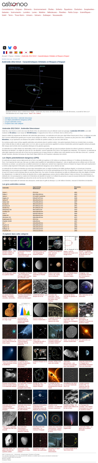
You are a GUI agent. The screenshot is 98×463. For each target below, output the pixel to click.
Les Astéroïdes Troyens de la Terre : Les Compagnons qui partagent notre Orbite (25, 385)
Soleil (4, 15)
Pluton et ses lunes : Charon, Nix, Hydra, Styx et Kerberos (55, 274)
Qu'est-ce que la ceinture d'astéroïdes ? (40, 318)
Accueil (4, 56)
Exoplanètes (89, 9)
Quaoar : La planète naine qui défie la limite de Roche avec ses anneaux (86, 253)
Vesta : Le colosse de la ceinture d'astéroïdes (71, 340)
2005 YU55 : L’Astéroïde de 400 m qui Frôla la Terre (40, 341)
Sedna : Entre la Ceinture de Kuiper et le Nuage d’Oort (71, 252)
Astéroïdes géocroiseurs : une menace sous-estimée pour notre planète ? (71, 363)
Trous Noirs (19, 15)
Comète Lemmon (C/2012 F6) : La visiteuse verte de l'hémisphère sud (86, 385)
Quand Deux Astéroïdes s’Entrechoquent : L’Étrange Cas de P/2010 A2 (25, 341)
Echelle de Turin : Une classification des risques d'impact (40, 384)
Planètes (62, 12)
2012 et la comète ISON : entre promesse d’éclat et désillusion (9, 362)
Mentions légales (6, 458)
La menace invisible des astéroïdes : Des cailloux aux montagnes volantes (71, 319)
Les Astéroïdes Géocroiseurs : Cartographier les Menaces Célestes (25, 428)
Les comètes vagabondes (71, 427)
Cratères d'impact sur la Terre (40, 361)
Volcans (38, 15)
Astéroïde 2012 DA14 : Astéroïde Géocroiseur (18, 118)
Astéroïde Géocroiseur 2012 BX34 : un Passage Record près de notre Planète (25, 406)
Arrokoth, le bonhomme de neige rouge (9, 318)
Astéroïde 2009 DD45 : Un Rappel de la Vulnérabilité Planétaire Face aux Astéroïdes (86, 363)
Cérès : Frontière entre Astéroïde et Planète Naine (40, 274)
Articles (17, 56)
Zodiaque (46, 15)
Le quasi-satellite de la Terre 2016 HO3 (71, 448)
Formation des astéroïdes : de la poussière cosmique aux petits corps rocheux (55, 297)
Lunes (34, 12)
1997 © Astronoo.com (7, 454)
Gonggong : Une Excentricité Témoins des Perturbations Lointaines (86, 274)
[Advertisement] (49, 30)
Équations (68, 9)
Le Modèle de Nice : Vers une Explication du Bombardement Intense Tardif (55, 385)
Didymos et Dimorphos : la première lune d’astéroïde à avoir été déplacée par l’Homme (40, 406)
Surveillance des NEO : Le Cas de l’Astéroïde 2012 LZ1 (71, 384)
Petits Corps (73, 12)
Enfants (59, 9)
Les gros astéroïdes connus (13, 121)
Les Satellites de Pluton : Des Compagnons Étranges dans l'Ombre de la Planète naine (25, 274)
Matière (42, 12)
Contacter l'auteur (6, 460)
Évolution (78, 9)
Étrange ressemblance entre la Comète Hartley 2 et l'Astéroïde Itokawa (9, 384)
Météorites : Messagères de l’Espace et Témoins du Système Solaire (86, 319)
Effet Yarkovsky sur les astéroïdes (86, 295)
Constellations (7, 9)
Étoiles (51, 9)
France (11, 56)
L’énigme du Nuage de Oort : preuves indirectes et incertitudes (55, 253)
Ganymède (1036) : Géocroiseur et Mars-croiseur (25, 449)
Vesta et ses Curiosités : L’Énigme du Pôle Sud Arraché (9, 428)
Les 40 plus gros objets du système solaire (9, 273)
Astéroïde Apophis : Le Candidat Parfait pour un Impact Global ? (55, 341)
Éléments (28, 9)
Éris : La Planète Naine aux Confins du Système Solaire (71, 274)
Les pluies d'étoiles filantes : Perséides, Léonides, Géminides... (9, 296)
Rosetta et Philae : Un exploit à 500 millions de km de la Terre (71, 406)
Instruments (16, 12)
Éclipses (19, 9)
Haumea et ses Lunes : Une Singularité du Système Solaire (40, 252)
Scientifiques (85, 12)
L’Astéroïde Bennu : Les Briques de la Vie (40, 295)
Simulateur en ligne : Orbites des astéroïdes (40, 448)
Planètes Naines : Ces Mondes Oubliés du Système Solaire (9, 252)
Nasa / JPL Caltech (35, 113)
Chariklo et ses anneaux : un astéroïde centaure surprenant (55, 406)
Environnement (40, 9)
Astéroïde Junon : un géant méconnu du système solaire (9, 449)
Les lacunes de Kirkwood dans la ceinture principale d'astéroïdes (25, 319)
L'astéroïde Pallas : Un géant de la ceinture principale (86, 428)
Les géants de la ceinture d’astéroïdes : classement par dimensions (25, 363)
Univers (29, 15)
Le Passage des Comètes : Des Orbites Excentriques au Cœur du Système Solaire (86, 406)
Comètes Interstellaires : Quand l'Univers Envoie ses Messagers (25, 296)
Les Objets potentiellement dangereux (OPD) (18, 120)
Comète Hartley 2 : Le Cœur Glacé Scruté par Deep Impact (9, 341)
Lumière (26, 12)
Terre (10, 15)
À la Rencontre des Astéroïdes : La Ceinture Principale (40, 428)
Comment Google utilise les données (11, 457)
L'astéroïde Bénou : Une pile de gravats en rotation (71, 296)
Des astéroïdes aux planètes (86, 340)
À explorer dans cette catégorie (14, 123)
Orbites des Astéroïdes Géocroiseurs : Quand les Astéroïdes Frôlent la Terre (55, 428)
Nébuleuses (52, 12)
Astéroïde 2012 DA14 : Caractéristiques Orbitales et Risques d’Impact (9, 406)
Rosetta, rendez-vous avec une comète (55, 361)
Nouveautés (57, 15)
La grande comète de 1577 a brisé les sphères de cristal (55, 319)
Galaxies (5, 12)
